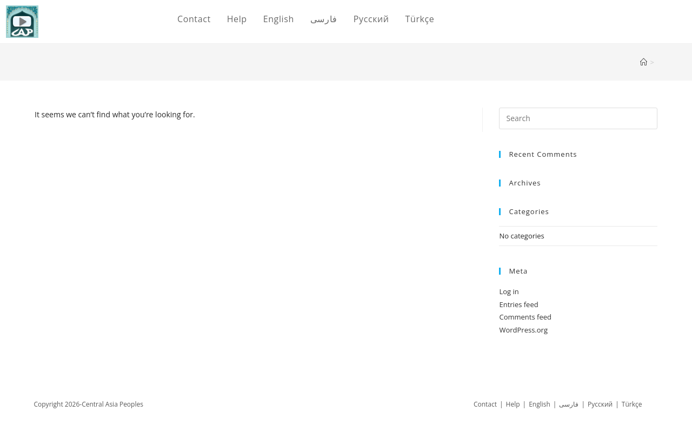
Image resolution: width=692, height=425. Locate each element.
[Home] (643, 62)
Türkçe (632, 404)
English (539, 404)
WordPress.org (523, 330)
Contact (485, 404)
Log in (508, 291)
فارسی (568, 404)
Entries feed (518, 304)
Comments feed (525, 317)
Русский (600, 404)
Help (513, 404)
